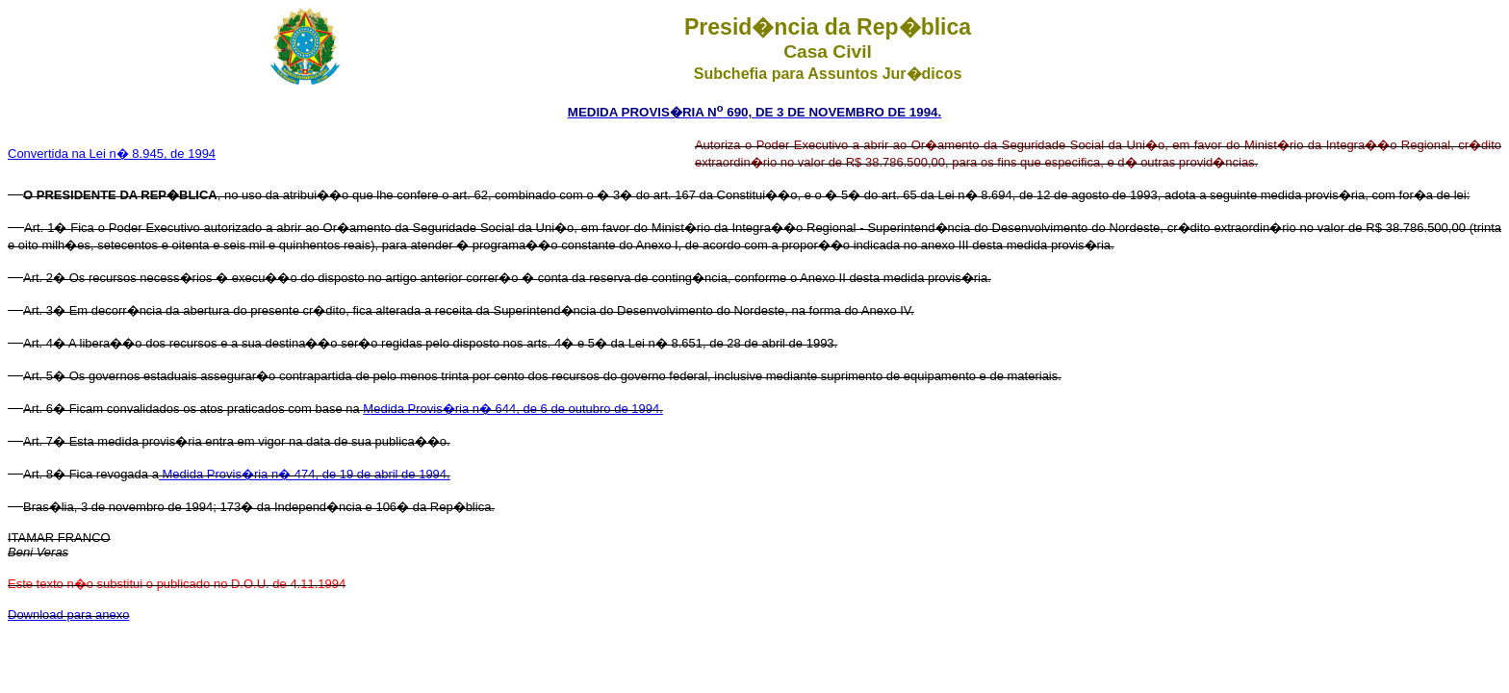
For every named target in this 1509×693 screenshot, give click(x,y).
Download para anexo (68, 614)
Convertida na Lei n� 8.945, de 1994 (112, 153)
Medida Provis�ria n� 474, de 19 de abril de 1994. (304, 474)
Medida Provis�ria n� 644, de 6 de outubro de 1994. (512, 408)
